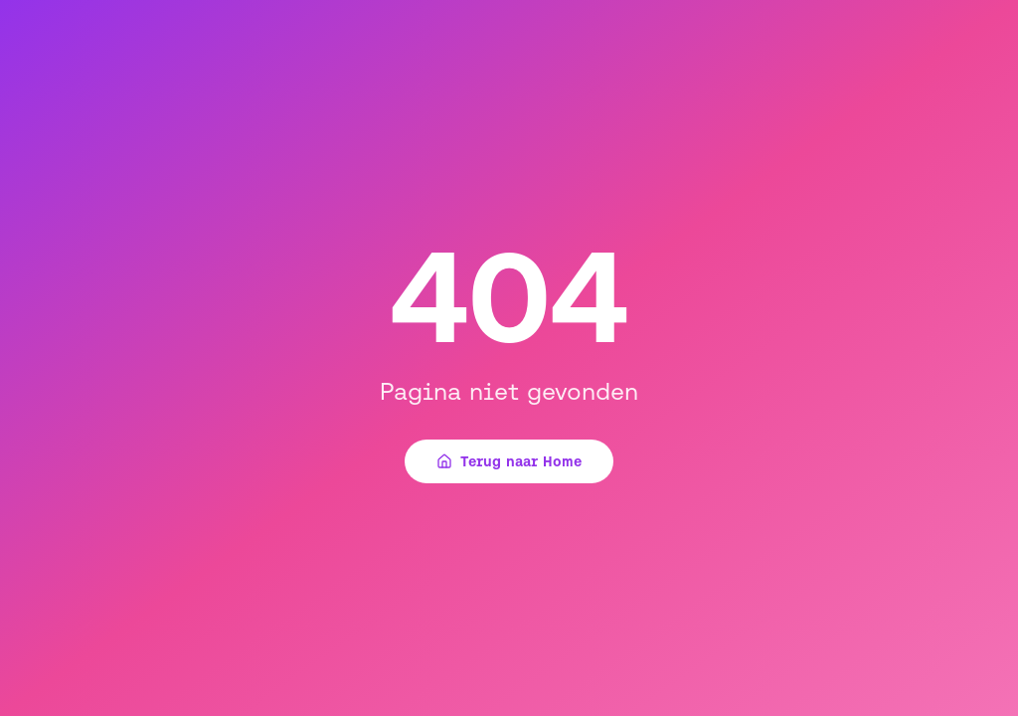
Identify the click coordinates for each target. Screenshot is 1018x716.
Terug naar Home (509, 461)
